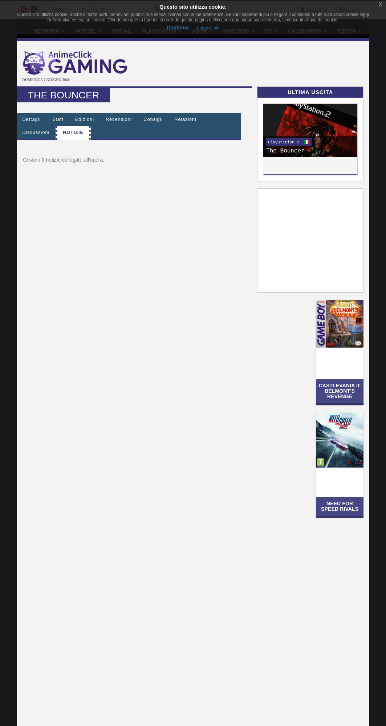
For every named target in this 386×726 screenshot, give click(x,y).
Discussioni (36, 132)
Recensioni (119, 119)
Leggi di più (208, 27)
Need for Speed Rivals (339, 506)
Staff (58, 119)
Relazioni (185, 119)
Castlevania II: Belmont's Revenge (339, 391)
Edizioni (84, 119)
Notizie (73, 132)
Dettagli (32, 119)
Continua (178, 27)
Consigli (153, 119)
